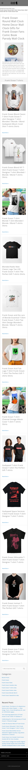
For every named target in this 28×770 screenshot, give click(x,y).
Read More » (5, 132)
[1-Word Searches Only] (12, 669)
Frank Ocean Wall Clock (8, 8)
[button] (2, 3)
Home (1, 8)
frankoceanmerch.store (15, 766)
